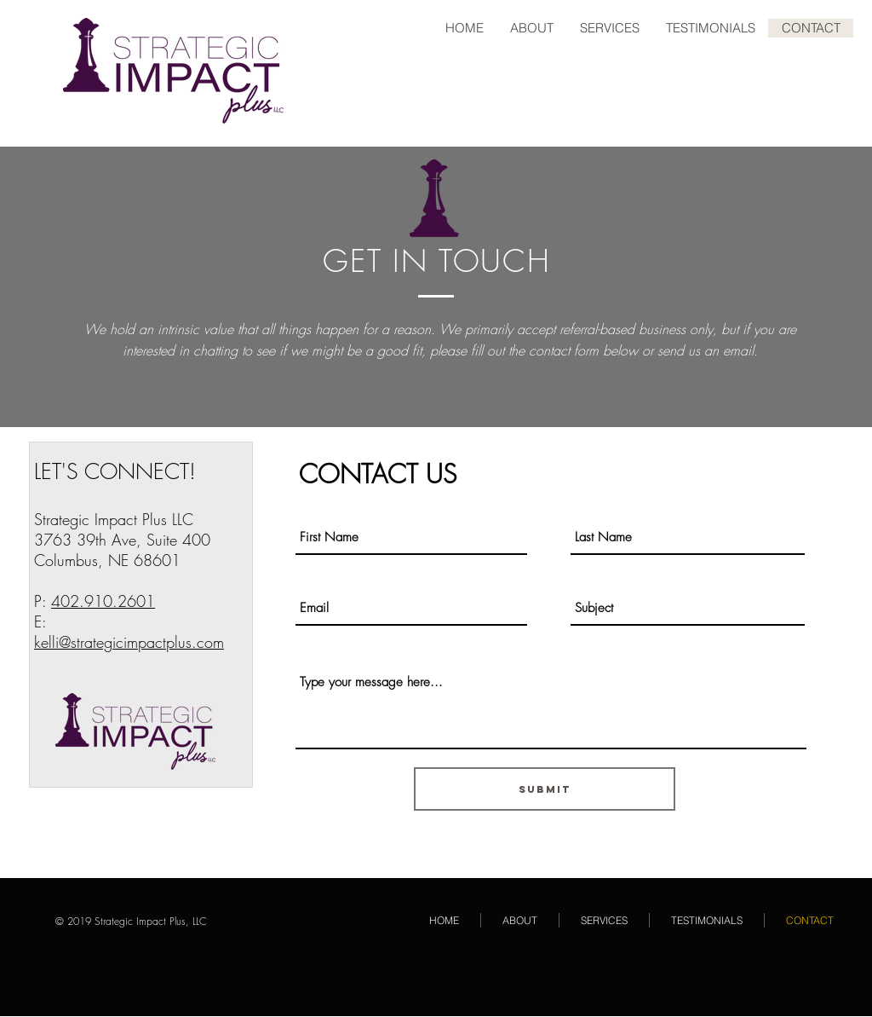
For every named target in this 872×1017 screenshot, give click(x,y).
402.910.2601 (103, 601)
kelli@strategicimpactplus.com (129, 642)
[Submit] (544, 789)
